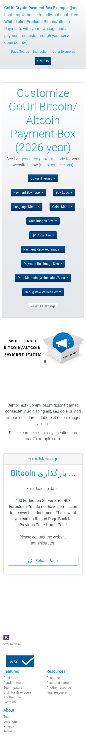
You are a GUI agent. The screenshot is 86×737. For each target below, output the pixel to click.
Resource (53, 678)
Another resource (59, 687)
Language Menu (25, 207)
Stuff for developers (17, 692)
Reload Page (43, 560)
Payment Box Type (27, 192)
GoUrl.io (43, 61)
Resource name (58, 683)
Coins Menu (61, 207)
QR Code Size (42, 235)
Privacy (8, 726)
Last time (10, 702)
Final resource (57, 692)
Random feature (14, 683)
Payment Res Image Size (42, 264)
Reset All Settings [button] (43, 306)
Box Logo (63, 192)
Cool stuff (10, 678)
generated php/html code (43, 159)
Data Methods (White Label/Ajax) (42, 278)
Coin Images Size (41, 221)
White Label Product (22, 21)
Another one (12, 697)
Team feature (12, 687)
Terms (7, 731)
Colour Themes (42, 178)
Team (7, 717)
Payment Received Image (41, 249)
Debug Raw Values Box (41, 292)
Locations (10, 721)
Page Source (20, 51)
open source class (56, 165)
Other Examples (64, 51)
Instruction (40, 51)
